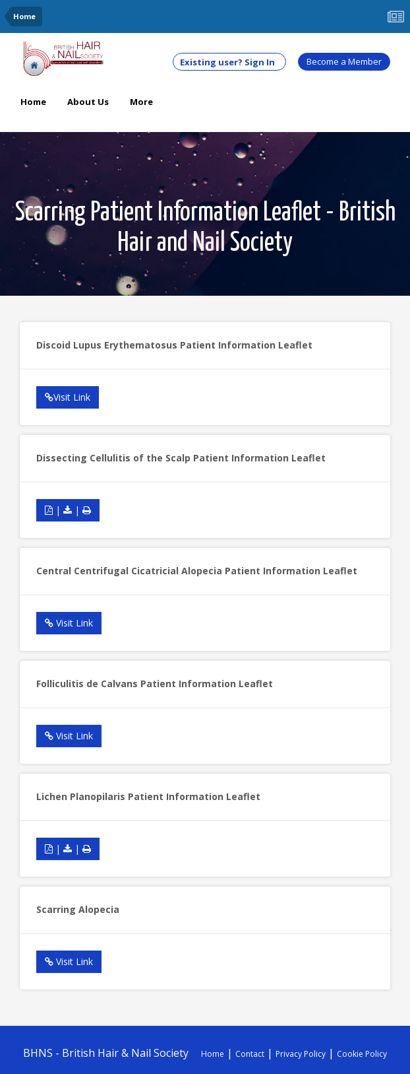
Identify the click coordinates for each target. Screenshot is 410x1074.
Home (33, 102)
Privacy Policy (301, 1053)
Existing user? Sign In (229, 62)
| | (68, 510)
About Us (88, 102)
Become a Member (344, 61)
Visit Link (67, 397)
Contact (249, 1053)
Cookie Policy (362, 1053)
